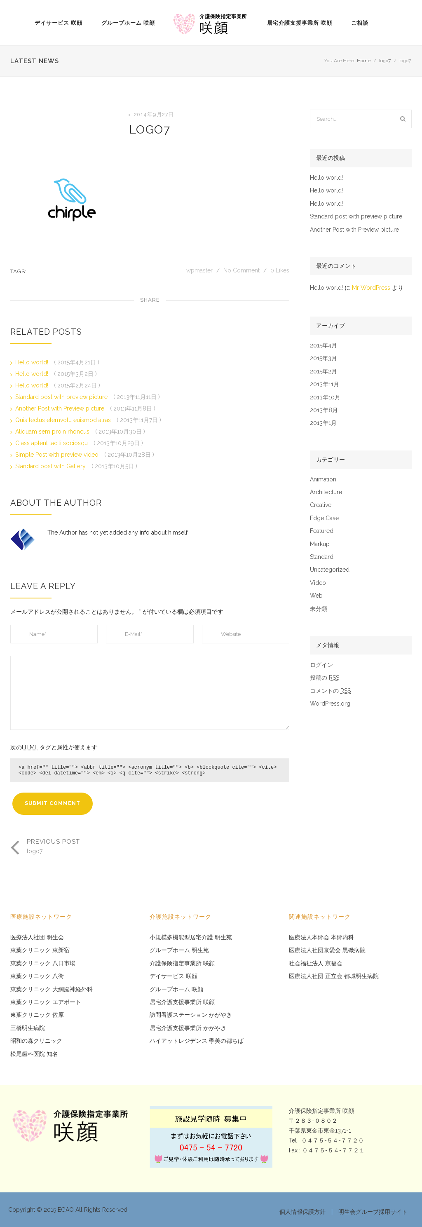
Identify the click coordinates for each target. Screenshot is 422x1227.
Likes (279, 270)
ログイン (321, 665)
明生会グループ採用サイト (373, 1211)
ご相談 (359, 23)
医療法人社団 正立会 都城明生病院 (334, 976)
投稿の (324, 678)
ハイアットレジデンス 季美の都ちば (197, 1041)
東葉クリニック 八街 (37, 976)
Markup (320, 544)
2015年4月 (323, 346)
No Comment (241, 270)
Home (363, 60)
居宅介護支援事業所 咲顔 (299, 23)
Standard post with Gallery (51, 466)
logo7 (385, 60)
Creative (320, 505)
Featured (321, 531)
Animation (323, 479)
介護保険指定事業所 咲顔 (182, 963)
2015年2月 (323, 371)
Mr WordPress (371, 287)
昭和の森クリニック (36, 1041)
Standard (321, 557)
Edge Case (324, 518)
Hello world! (32, 362)
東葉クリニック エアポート (45, 1002)
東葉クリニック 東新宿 (40, 950)
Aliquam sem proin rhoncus (53, 431)
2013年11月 (324, 384)
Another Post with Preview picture (60, 408)
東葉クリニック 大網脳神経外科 (51, 989)
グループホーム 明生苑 (179, 950)
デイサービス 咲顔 (58, 23)
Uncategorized (329, 570)
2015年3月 (323, 358)
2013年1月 (323, 423)
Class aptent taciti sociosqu (52, 443)
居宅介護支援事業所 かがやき (188, 1028)
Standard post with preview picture (62, 397)
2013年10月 (325, 397)
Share (150, 300)
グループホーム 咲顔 (128, 23)
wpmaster (200, 270)
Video (318, 583)
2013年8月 (324, 410)
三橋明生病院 (27, 1028)
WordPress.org (330, 704)
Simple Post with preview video (57, 454)
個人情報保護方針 (302, 1211)
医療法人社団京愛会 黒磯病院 (327, 950)
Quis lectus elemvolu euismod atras (64, 420)
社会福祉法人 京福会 (315, 963)
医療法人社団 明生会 (37, 937)
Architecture (326, 492)
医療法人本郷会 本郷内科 (321, 937)
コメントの (330, 691)
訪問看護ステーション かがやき (191, 1015)
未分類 (318, 609)
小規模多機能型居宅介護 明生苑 (191, 937)
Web (316, 596)
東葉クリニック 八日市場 (42, 963)
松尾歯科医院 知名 (34, 1054)
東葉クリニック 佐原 (37, 1015)
